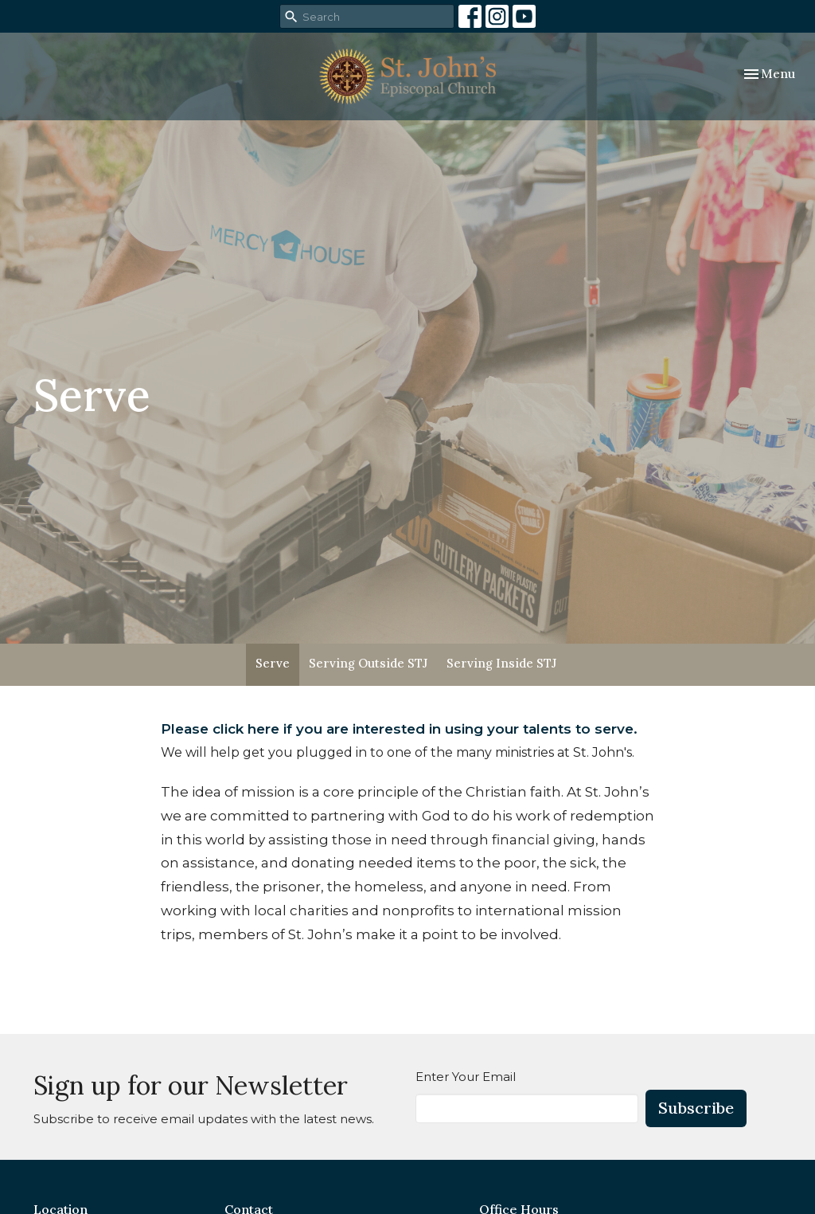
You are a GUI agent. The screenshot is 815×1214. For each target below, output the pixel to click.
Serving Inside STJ (501, 663)
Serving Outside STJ (368, 663)
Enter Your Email (465, 1076)
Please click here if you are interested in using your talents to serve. (399, 729)
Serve (272, 663)
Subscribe (696, 1108)
